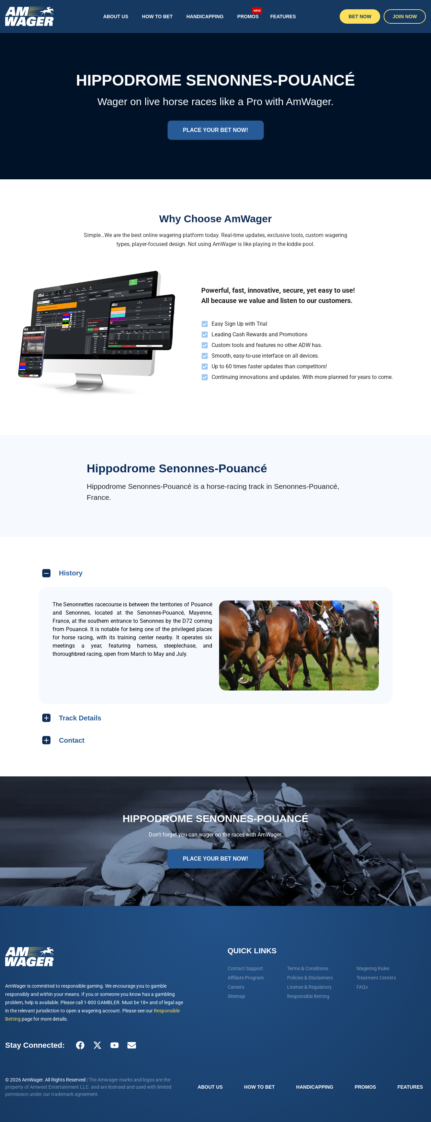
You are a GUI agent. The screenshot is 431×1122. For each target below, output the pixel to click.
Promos (249, 12)
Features (283, 16)
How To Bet (157, 16)
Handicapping (205, 16)
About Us (115, 16)
